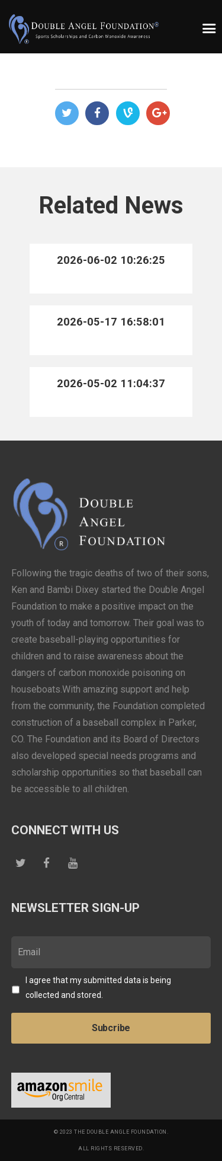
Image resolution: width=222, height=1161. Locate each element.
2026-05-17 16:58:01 (111, 321)
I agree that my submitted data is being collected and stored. (98, 987)
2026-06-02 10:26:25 (111, 260)
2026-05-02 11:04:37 (111, 383)
